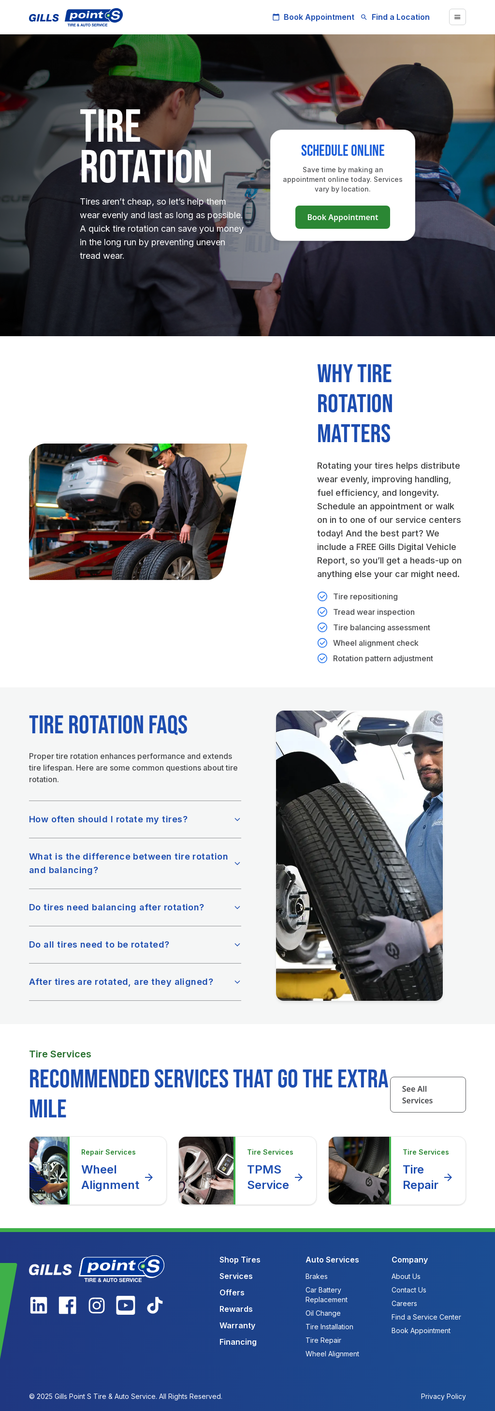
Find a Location (395, 17)
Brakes (317, 1276)
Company (410, 1259)
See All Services (417, 1095)
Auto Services (332, 1259)
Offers (232, 1292)
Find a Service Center (426, 1317)
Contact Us (409, 1290)
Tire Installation (329, 1326)
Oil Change (323, 1313)
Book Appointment (313, 17)
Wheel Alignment (118, 1177)
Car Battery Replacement (327, 1295)
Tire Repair (428, 1177)
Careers (404, 1303)
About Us (406, 1276)
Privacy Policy (443, 1396)
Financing (238, 1341)
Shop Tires (240, 1259)
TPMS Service (276, 1177)
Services (236, 1276)
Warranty (237, 1325)
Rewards (236, 1309)
